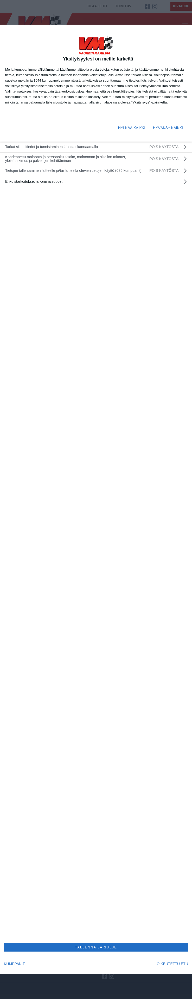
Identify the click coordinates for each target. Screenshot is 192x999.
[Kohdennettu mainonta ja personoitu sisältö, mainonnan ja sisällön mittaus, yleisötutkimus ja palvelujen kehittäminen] (96, 158)
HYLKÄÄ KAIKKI (131, 128)
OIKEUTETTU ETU (172, 964)
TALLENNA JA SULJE (96, 947)
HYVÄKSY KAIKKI (168, 128)
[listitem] (96, 170)
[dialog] (96, 499)
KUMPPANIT (14, 964)
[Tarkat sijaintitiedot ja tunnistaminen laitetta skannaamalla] (96, 147)
